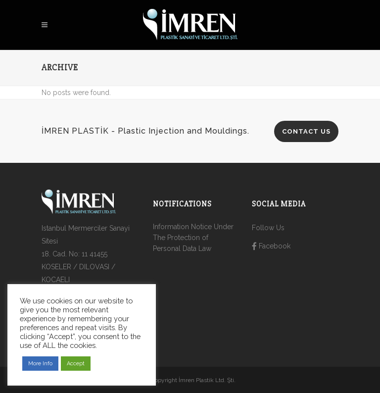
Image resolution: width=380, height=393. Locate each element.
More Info (40, 363)
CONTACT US (306, 131)
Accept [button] (76, 363)
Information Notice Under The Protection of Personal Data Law (193, 237)
